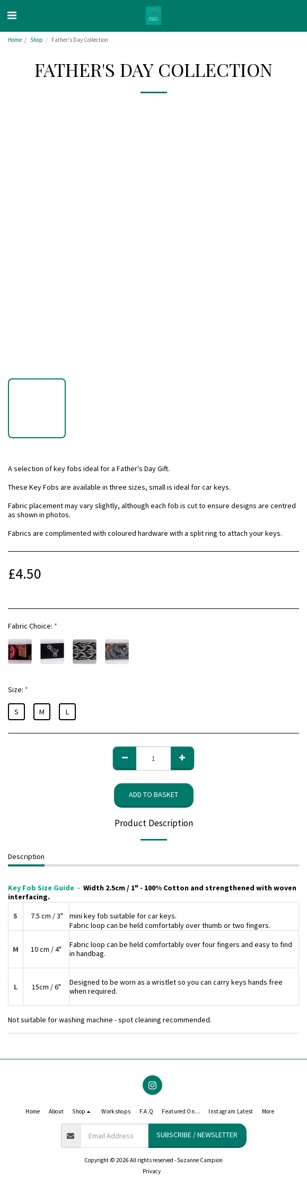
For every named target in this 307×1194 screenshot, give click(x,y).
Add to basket (153, 794)
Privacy (152, 1171)
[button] (12, 15)
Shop (36, 39)
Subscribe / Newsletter (197, 1134)
